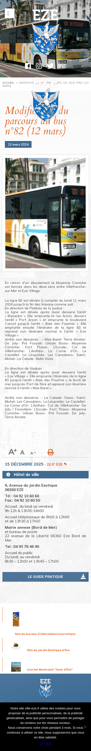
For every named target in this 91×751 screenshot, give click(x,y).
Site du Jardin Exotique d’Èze (48, 650)
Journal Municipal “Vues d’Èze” (50, 669)
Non (49, 743)
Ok (41, 743)
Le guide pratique (45, 576)
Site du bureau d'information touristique (45, 634)
